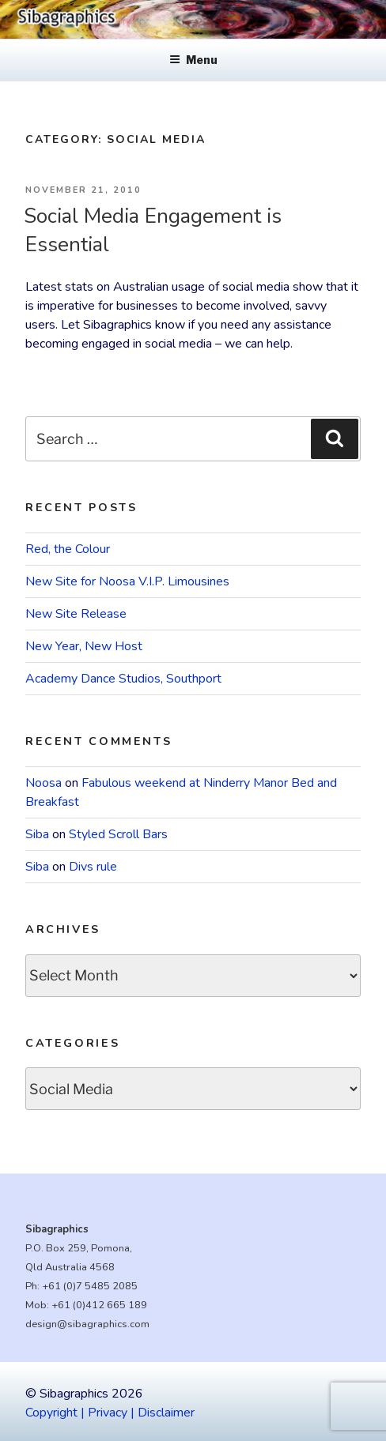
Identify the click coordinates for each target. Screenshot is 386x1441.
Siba (37, 834)
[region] (193, 19)
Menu (193, 59)
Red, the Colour (67, 549)
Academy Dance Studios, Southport (123, 678)
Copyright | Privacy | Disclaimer (110, 1412)
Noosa (43, 783)
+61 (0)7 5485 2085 (90, 1286)
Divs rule (93, 866)
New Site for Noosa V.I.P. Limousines (127, 581)
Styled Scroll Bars (118, 834)
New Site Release (76, 614)
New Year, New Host (83, 646)
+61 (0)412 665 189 (99, 1305)
